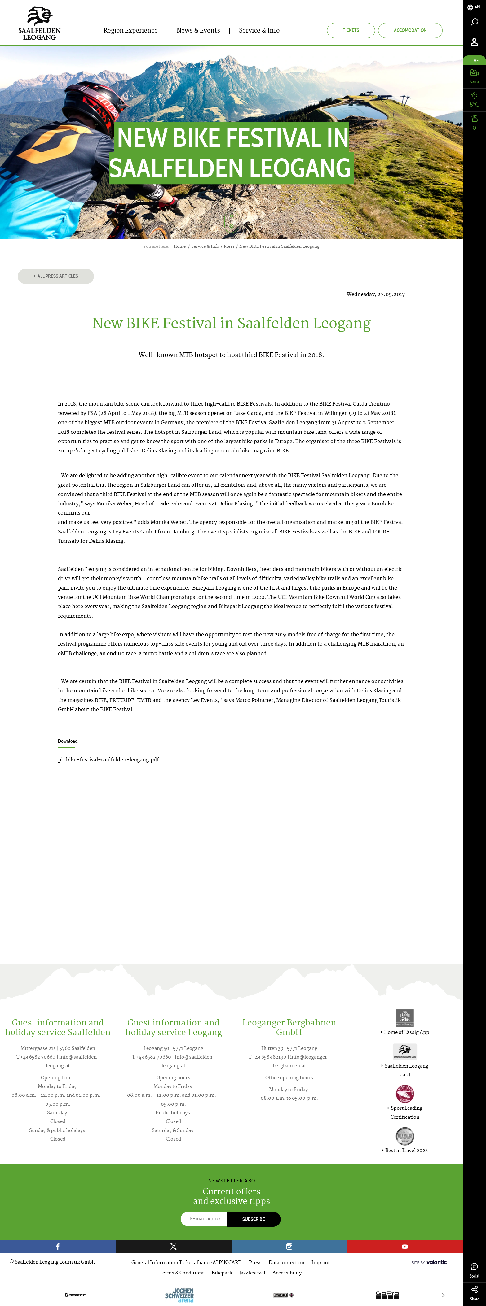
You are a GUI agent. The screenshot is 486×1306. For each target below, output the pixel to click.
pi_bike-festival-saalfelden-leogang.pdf (108, 760)
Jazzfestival (252, 1273)
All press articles (55, 276)
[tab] (474, 6)
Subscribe (253, 1219)
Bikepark (222, 1273)
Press (255, 1263)
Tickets (351, 30)
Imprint (320, 1263)
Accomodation (410, 30)
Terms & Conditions (182, 1273)
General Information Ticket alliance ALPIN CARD (186, 1263)
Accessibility (287, 1273)
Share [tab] (474, 1294)
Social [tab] (474, 1271)
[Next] (443, 1295)
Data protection (286, 1263)
